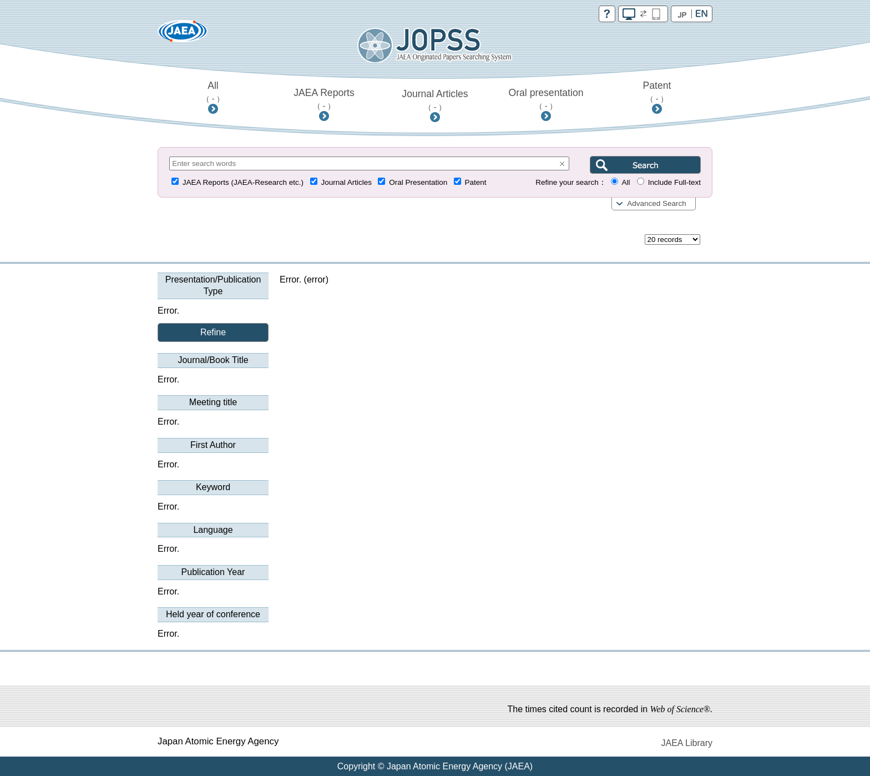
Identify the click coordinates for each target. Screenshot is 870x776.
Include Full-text (674, 182)
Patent (657, 91)
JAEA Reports (324, 98)
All (213, 91)
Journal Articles (435, 100)
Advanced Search (656, 203)
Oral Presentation (418, 182)
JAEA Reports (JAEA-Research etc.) (243, 182)
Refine (213, 332)
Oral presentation (546, 98)
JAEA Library (686, 743)
